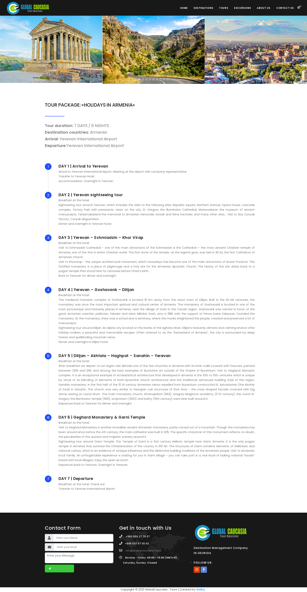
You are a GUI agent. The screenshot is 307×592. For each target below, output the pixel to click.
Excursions (242, 8)
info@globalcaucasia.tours (144, 550)
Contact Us (285, 8)
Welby (200, 589)
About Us (263, 8)
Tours (223, 8)
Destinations (203, 8)
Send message (60, 568)
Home (184, 8)
